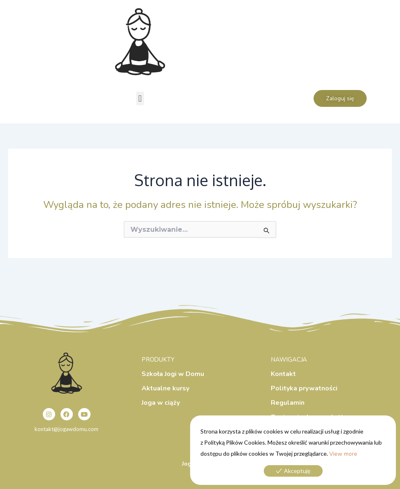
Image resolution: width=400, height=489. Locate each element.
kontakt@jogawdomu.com (66, 429)
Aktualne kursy (165, 388)
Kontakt (283, 373)
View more (343, 454)
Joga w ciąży (161, 402)
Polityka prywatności (304, 388)
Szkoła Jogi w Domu (173, 373)
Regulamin (288, 402)
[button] (140, 98)
